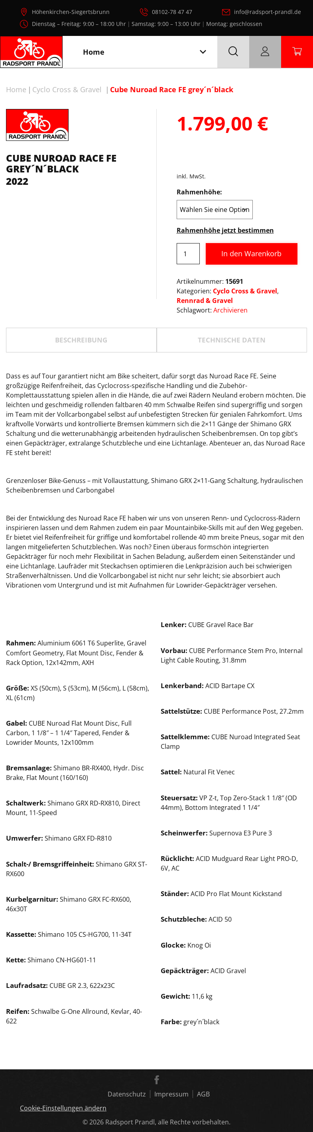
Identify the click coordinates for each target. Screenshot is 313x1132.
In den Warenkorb (251, 253)
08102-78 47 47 (172, 12)
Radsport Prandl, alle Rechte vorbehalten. (167, 1122)
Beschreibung (81, 339)
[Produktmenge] (188, 253)
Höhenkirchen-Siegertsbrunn (71, 12)
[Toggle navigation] (203, 52)
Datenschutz (127, 1094)
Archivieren (230, 310)
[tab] (81, 340)
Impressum (171, 1094)
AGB (203, 1094)
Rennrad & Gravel (205, 300)
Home (16, 89)
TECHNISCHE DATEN (232, 339)
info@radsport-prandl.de (267, 12)
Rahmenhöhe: (199, 192)
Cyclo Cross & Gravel (67, 89)
